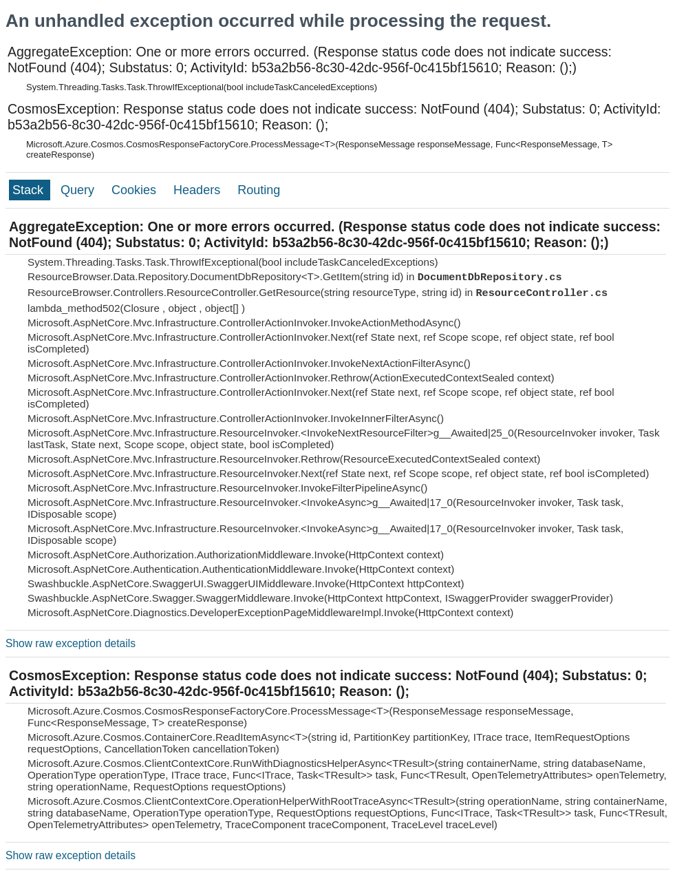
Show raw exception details (71, 643)
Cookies (135, 190)
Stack (29, 190)
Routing (258, 190)
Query (79, 190)
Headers (198, 190)
